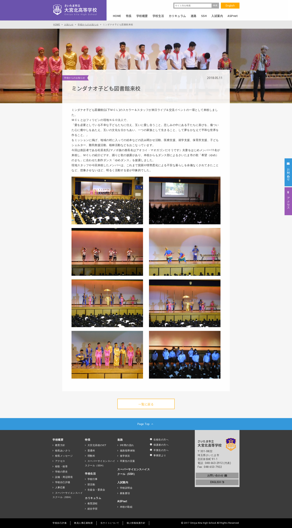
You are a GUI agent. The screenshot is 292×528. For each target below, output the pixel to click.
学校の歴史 (61, 471)
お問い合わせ (217, 475)
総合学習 (93, 508)
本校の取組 (126, 506)
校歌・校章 (61, 466)
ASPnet (122, 501)
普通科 (91, 450)
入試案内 (122, 482)
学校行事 (93, 479)
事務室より (158, 455)
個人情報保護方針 (136, 523)
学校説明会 (126, 487)
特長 (87, 439)
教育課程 (93, 503)
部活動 (91, 484)
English (230, 5)
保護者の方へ (159, 444)
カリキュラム (93, 498)
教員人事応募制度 (83, 523)
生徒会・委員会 (96, 489)
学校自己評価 (62, 482)
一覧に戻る (146, 404)
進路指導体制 (127, 450)
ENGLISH (217, 482)
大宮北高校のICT (97, 445)
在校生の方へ (159, 439)
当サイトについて (109, 523)
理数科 (91, 455)
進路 (120, 439)
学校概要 (58, 439)
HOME (117, 16)
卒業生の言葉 (127, 461)
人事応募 (60, 487)
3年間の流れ (127, 445)
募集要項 (125, 493)
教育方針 (60, 445)
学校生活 (90, 473)
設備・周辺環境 (64, 477)
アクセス (60, 461)
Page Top (146, 424)
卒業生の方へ (159, 450)
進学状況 (125, 455)
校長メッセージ (64, 455)
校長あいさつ (62, 450)
